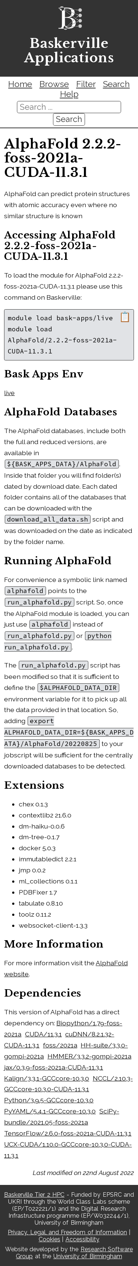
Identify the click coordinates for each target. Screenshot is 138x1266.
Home (20, 84)
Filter (86, 84)
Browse (54, 84)
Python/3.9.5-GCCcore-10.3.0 (48, 1100)
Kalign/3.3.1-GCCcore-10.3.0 (46, 1078)
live (9, 393)
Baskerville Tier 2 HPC (34, 1194)
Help (69, 94)
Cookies (49, 1239)
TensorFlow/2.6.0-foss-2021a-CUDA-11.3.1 (67, 1133)
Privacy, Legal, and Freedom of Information (67, 1232)
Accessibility (82, 1239)
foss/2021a (60, 1045)
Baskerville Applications (69, 50)
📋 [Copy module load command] (125, 316)
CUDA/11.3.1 (43, 1034)
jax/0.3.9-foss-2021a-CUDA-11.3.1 (53, 1067)
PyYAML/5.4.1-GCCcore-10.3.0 (50, 1111)
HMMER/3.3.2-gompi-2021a (89, 1056)
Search (116, 84)
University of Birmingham (87, 1256)
